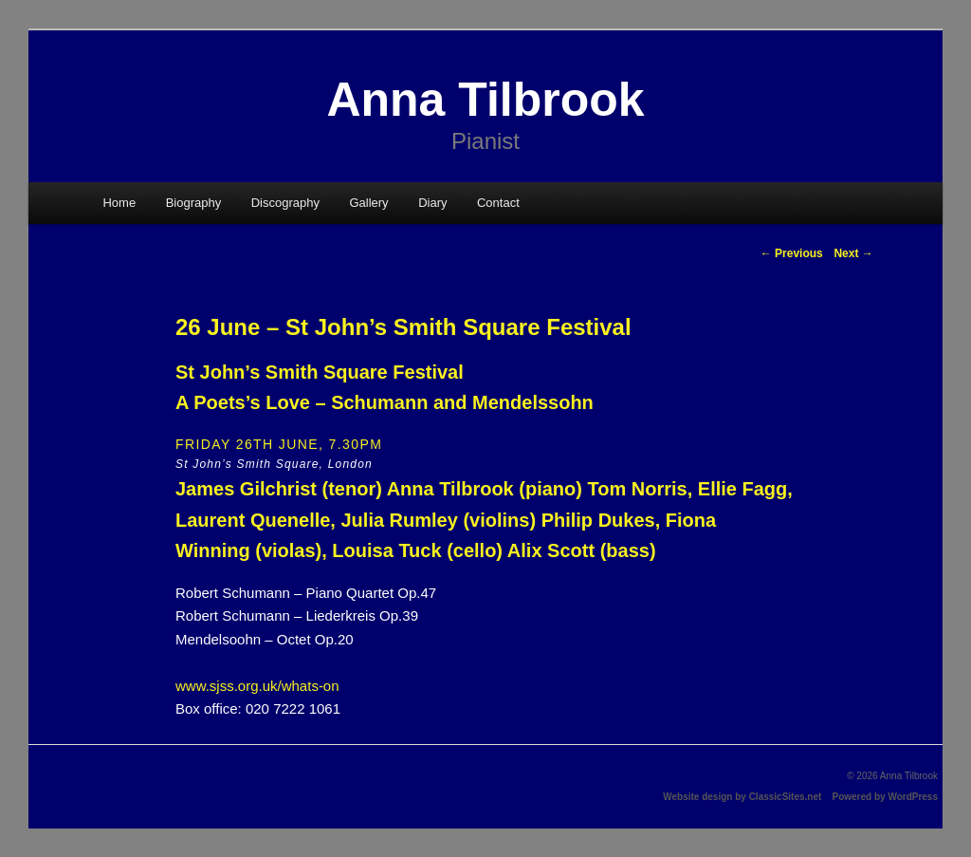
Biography (194, 203)
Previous (791, 253)
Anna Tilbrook (485, 99)
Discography (285, 203)
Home (119, 203)
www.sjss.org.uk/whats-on (257, 686)
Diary (432, 203)
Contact (498, 203)
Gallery (368, 203)
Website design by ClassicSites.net (742, 797)
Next (853, 253)
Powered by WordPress (885, 797)
